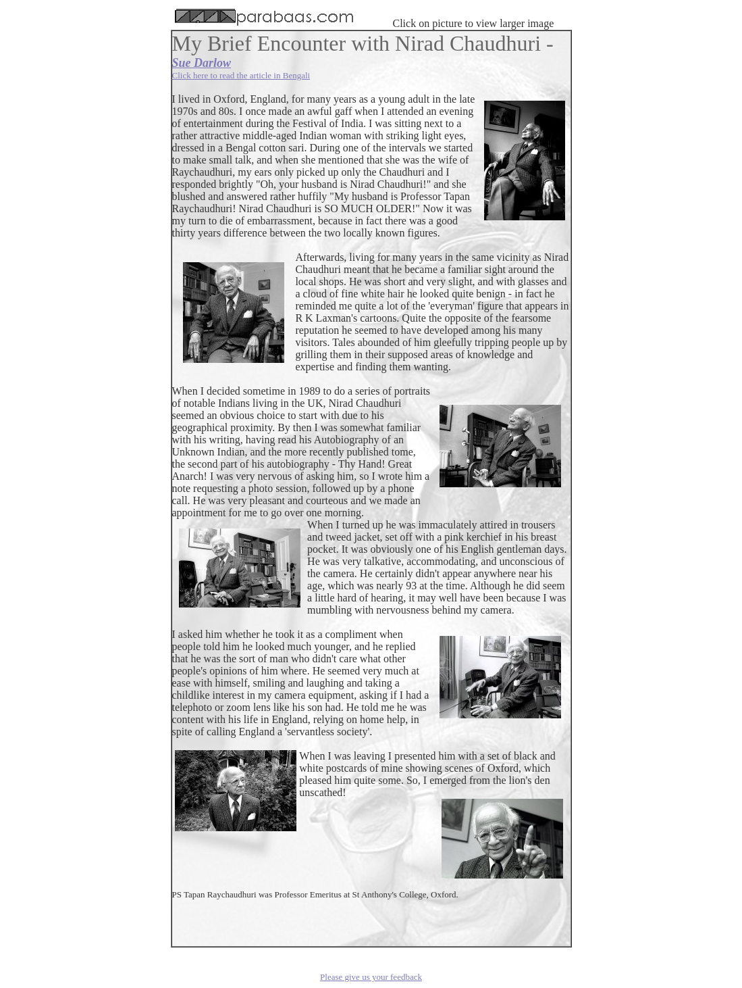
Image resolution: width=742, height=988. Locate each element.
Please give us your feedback (371, 977)
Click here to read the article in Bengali (241, 75)
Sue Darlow (202, 63)
